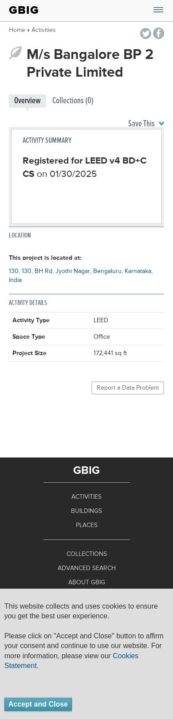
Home (17, 30)
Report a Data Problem (128, 388)
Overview (27, 101)
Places (87, 525)
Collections (87, 554)
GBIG (24, 10)
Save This (146, 124)
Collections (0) (73, 101)
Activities (43, 30)
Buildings (86, 511)
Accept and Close (38, 704)
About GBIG (86, 582)
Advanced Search (87, 568)
